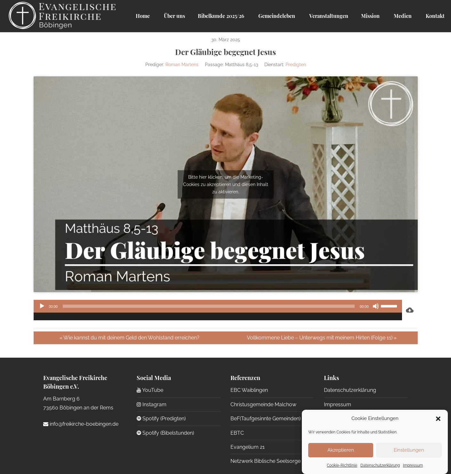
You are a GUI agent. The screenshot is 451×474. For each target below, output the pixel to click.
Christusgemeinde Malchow (263, 404)
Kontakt (434, 15)
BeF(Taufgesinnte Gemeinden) (265, 419)
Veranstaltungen (328, 15)
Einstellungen (409, 450)
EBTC (237, 433)
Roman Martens (181, 64)
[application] (218, 310)
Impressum (413, 465)
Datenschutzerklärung (380, 465)
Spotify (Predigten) (161, 419)
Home (143, 15)
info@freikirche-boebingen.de (80, 424)
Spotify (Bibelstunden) (165, 433)
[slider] (209, 306)
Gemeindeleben (276, 15)
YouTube (150, 390)
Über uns (174, 15)
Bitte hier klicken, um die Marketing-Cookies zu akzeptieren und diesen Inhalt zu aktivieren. (225, 184)
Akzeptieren (340, 450)
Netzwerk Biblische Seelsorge (265, 461)
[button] (438, 419)
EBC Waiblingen (249, 390)
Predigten (296, 64)
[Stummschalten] (376, 306)
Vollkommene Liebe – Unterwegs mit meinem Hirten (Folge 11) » (322, 338)
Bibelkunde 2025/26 (221, 15)
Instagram (151, 404)
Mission (370, 15)
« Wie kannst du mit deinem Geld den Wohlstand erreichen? (129, 338)
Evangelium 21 (247, 447)
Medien (402, 15)
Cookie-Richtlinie (342, 465)
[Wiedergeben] (42, 306)
